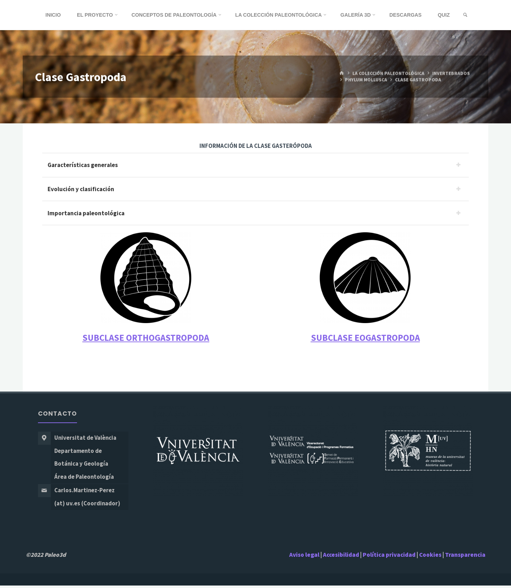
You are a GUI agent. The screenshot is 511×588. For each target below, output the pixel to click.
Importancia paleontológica (86, 213)
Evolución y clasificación (81, 189)
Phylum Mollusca (366, 80)
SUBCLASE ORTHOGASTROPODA (146, 338)
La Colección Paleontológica (388, 73)
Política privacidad (390, 557)
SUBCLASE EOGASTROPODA (365, 338)
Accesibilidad (341, 557)
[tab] (255, 165)
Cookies (430, 557)
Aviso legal (304, 557)
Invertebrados (451, 73)
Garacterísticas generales (83, 165)
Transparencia (465, 557)
